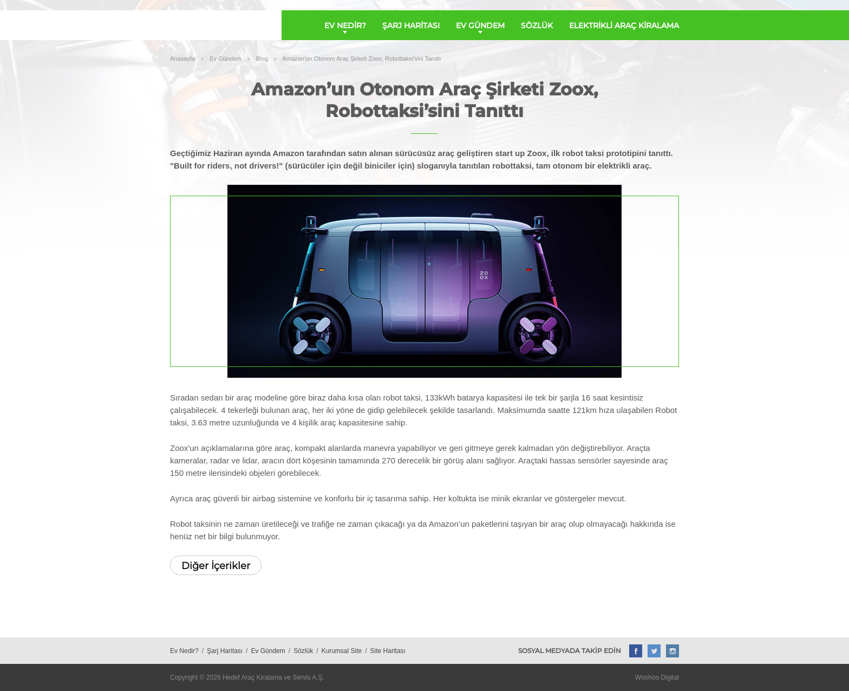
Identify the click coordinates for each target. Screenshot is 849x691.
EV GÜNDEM (480, 25)
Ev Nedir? (184, 651)
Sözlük (303, 651)
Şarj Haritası (225, 651)
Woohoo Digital (657, 677)
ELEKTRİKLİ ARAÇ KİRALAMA (624, 25)
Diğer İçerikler (215, 566)
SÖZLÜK (537, 25)
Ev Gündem (268, 651)
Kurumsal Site (342, 651)
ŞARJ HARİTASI (411, 25)
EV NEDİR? (345, 25)
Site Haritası (388, 651)
